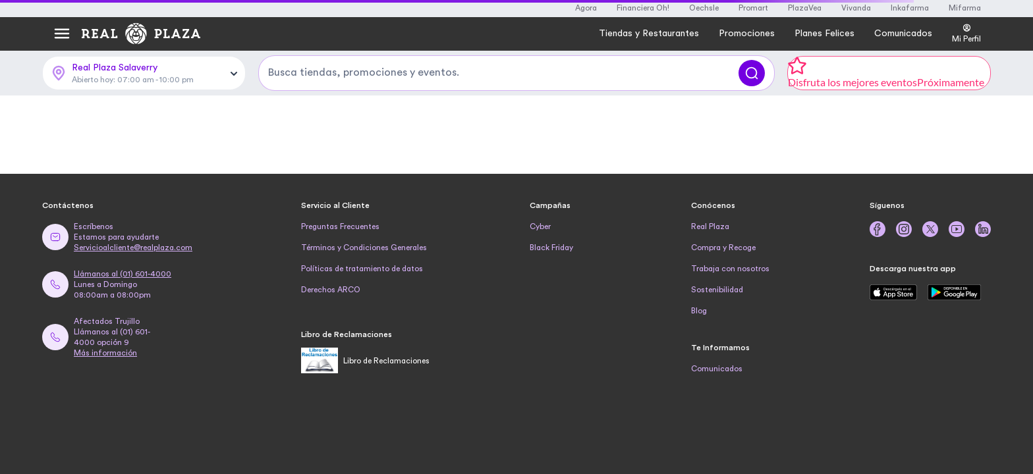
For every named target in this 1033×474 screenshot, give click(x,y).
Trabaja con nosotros (730, 269)
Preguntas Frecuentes (340, 226)
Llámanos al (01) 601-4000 (122, 274)
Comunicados (716, 369)
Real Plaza (710, 226)
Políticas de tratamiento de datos (362, 269)
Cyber (540, 226)
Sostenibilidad (717, 290)
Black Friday (551, 247)
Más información (105, 353)
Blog (699, 311)
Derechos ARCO (330, 290)
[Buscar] (752, 73)
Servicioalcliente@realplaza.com (133, 247)
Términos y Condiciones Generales (364, 247)
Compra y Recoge (723, 247)
